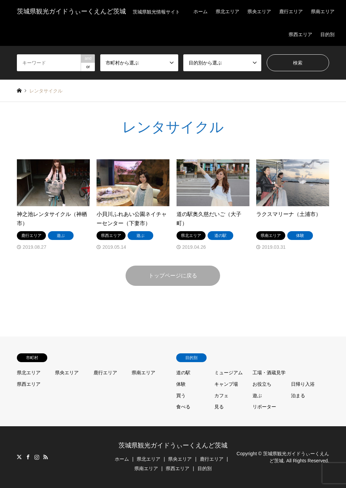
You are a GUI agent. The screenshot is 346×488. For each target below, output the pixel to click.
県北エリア (227, 11)
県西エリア (300, 34)
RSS (45, 457)
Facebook (28, 457)
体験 (181, 384)
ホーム (200, 11)
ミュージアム (228, 372)
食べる (183, 406)
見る (219, 406)
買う (181, 395)
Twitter (19, 457)
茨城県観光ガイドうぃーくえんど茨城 (173, 445)
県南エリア (323, 11)
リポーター (264, 406)
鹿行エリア (291, 11)
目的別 (327, 34)
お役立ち (261, 384)
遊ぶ (257, 395)
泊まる (298, 395)
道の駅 (183, 372)
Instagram (36, 457)
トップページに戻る (173, 275)
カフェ (221, 395)
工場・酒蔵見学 (269, 372)
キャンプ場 (226, 384)
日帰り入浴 (303, 384)
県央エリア (259, 11)
